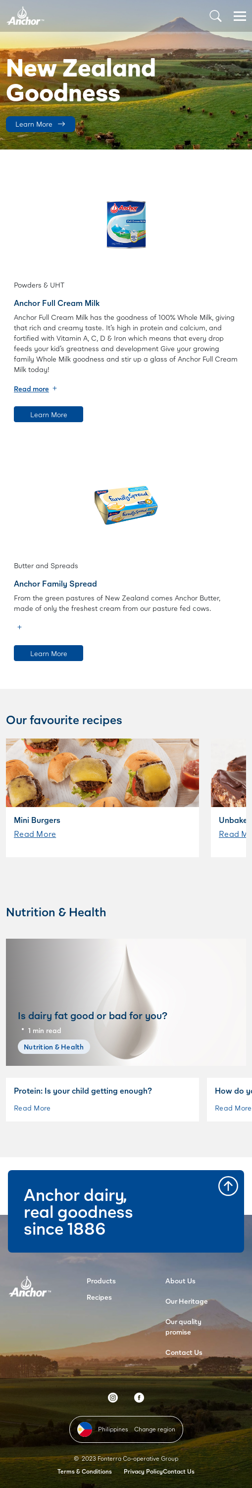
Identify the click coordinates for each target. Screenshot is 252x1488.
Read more (31, 388)
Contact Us (183, 1352)
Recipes (99, 1297)
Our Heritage (186, 1301)
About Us (180, 1280)
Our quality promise (183, 1326)
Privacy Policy (143, 1471)
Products (101, 1280)
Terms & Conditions (84, 1471)
